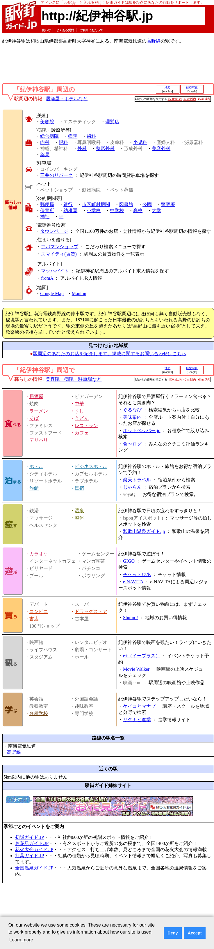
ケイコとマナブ (139, 706)
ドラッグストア (91, 611)
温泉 (79, 510)
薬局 (44, 154)
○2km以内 (189, 99)
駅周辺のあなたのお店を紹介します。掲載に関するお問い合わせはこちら (109, 353)
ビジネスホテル (91, 466)
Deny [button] (172, 933)
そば (34, 418)
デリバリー (41, 440)
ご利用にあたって (91, 30)
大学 (156, 210)
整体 (79, 517)
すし (79, 411)
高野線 (153, 40)
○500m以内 (175, 99)
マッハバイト (55, 270)
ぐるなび (132, 409)
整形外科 (105, 148)
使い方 (46, 30)
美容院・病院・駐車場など (73, 379)
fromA (47, 278)
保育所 (47, 210)
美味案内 (132, 417)
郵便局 (47, 204)
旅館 (34, 488)
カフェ (82, 432)
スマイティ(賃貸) (59, 253)
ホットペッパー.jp (141, 430)
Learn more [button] (21, 939)
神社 (44, 216)
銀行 (68, 204)
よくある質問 (65, 30)
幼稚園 (70, 210)
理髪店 (112, 121)
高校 (137, 210)
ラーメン (38, 411)
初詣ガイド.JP (29, 837)
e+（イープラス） (141, 655)
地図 (167, 87)
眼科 (63, 142)
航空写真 (192, 87)
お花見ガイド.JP (32, 843)
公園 (147, 204)
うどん (82, 418)
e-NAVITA (133, 581)
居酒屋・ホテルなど (67, 98)
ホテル (36, 466)
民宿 (79, 488)
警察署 (168, 204)
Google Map (51, 293)
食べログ (132, 443)
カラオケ (38, 553)
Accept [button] (195, 933)
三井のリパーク (56, 175)
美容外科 (161, 148)
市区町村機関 (96, 204)
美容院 (47, 121)
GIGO (129, 561)
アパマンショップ (59, 246)
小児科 (140, 142)
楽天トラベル (137, 479)
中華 (79, 403)
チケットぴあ (137, 574)
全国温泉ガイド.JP (34, 867)
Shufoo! (130, 617)
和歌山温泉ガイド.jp (144, 531)
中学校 (117, 210)
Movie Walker (136, 669)
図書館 (126, 204)
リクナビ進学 (137, 719)
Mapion (79, 293)
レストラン (86, 425)
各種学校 (38, 713)
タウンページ (54, 231)
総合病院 (49, 136)
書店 (34, 618)
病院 (72, 136)
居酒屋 (36, 396)
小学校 (94, 210)
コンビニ (38, 611)
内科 (44, 142)
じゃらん (132, 487)
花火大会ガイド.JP (34, 849)
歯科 (91, 136)
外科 (82, 148)
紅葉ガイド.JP (29, 855)
